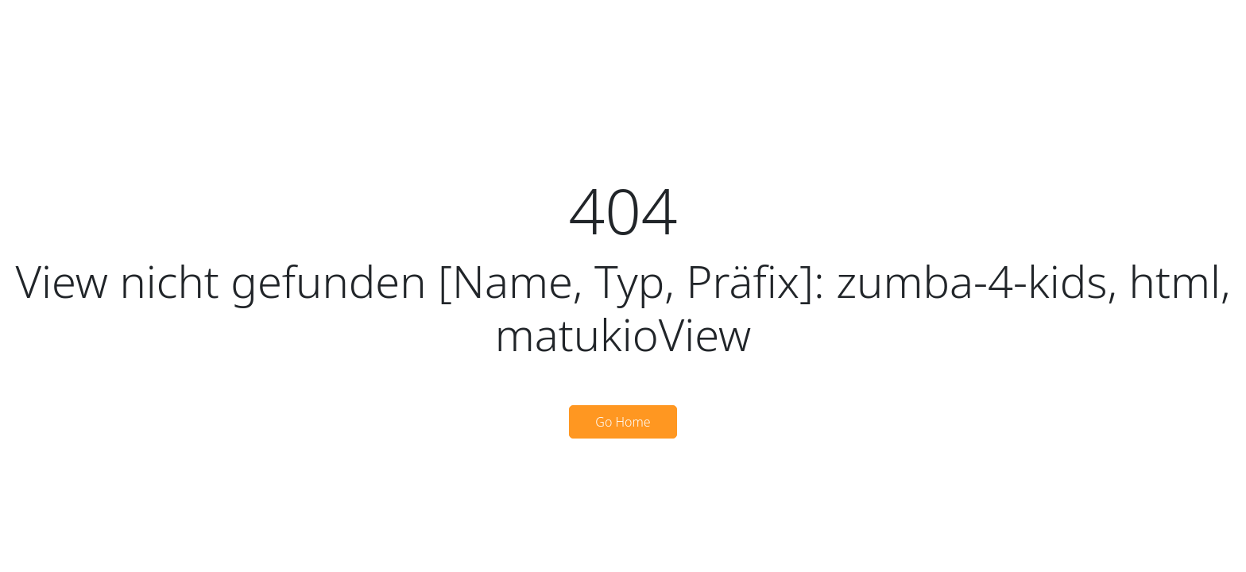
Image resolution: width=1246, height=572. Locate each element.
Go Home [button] (622, 422)
